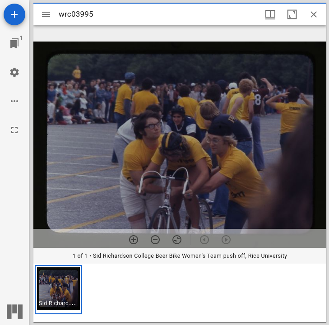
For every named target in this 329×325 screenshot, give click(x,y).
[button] (58, 289)
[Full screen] (14, 130)
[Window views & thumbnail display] (270, 14)
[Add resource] (14, 14)
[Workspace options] (14, 101)
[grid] (179, 293)
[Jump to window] (14, 43)
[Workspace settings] (14, 72)
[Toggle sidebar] (46, 14)
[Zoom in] (133, 240)
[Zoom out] (155, 240)
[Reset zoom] (177, 240)
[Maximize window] (292, 14)
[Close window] (313, 14)
